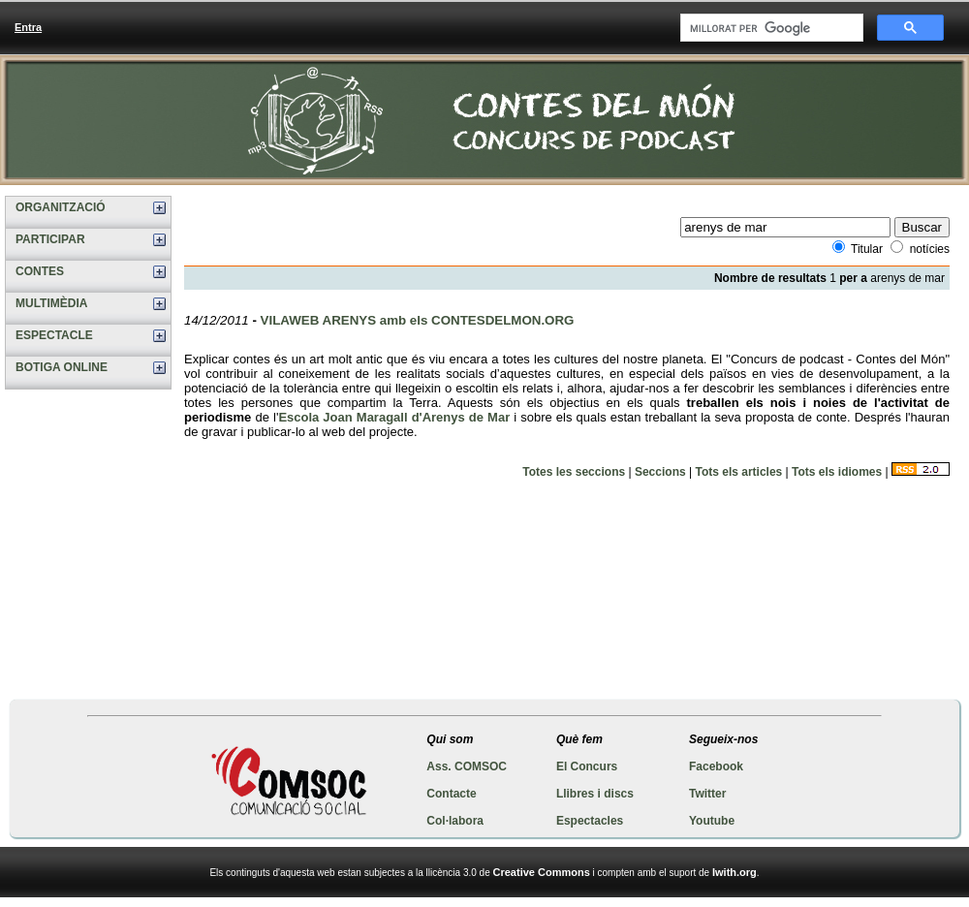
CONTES (40, 271)
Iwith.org (734, 872)
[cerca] (770, 28)
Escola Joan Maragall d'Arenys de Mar (394, 417)
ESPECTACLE (54, 335)
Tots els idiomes (837, 472)
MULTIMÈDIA (51, 303)
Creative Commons (541, 872)
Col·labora (455, 821)
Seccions (660, 472)
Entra (28, 27)
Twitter (707, 793)
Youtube (712, 821)
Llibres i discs (595, 793)
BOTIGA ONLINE (62, 367)
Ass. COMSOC (466, 766)
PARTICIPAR (50, 239)
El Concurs (586, 766)
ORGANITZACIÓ (61, 207)
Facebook (716, 766)
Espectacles (589, 821)
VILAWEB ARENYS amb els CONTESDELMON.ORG (418, 320)
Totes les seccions (573, 472)
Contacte (451, 793)
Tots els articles (738, 472)
